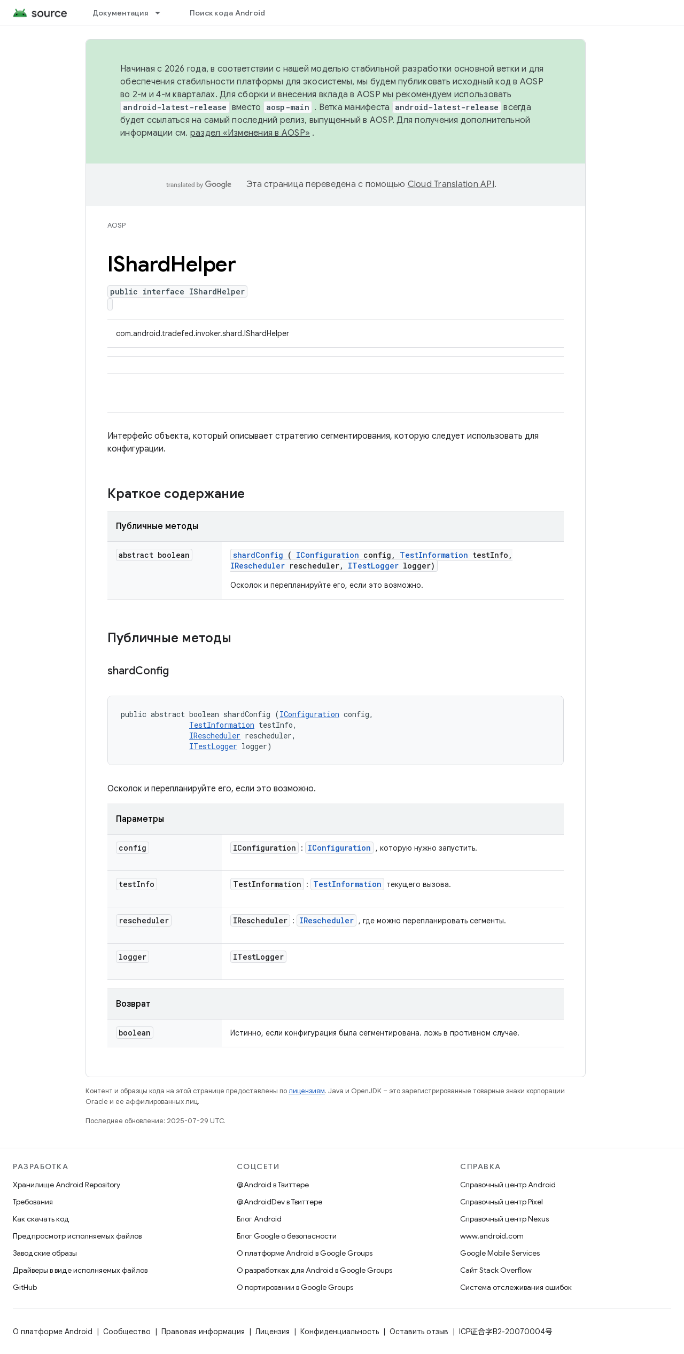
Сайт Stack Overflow (496, 1270)
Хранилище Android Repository (66, 1184)
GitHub (25, 1287)
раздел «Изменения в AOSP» (250, 133)
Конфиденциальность (339, 1331)
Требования (33, 1202)
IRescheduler (257, 566)
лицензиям (307, 1090)
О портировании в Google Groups (295, 1287)
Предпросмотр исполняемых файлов (77, 1236)
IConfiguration (327, 555)
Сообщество (127, 1331)
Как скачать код (41, 1219)
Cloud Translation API (451, 184)
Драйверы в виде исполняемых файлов (80, 1270)
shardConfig (258, 555)
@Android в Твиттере (273, 1184)
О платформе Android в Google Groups (304, 1253)
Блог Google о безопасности (287, 1236)
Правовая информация (203, 1331)
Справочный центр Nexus (504, 1219)
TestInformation (434, 555)
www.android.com (492, 1236)
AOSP (116, 225)
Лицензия (272, 1331)
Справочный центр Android (508, 1184)
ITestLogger (373, 566)
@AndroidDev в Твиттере (279, 1202)
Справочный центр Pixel (501, 1202)
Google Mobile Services (500, 1253)
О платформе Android (52, 1331)
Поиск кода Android (228, 13)
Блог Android (259, 1219)
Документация (120, 13)
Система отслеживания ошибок (516, 1287)
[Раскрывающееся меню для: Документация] (162, 13)
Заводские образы (45, 1253)
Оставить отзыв (419, 1331)
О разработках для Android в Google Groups (314, 1270)
